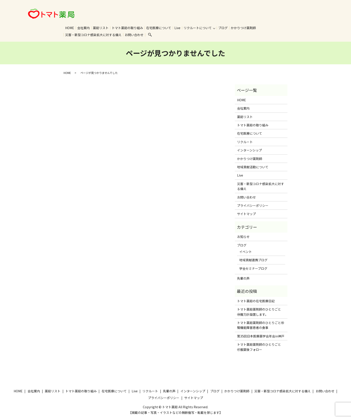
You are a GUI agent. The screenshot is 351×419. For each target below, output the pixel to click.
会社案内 (83, 28)
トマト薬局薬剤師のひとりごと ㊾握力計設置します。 (260, 312)
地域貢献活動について (252, 167)
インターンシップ (249, 150)
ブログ (223, 28)
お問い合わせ (134, 35)
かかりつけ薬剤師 (243, 28)
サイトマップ (246, 214)
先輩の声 (243, 278)
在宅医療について (158, 28)
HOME (69, 28)
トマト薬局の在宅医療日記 (256, 301)
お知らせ (243, 237)
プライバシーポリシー (252, 206)
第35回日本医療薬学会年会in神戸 (260, 336)
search (150, 35)
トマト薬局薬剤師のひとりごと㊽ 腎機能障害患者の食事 (261, 325)
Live (177, 28)
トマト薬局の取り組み (127, 28)
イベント (245, 252)
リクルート (245, 142)
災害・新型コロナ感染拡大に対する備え (93, 35)
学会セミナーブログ (253, 269)
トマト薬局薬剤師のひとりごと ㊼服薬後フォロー (260, 347)
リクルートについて (198, 28)
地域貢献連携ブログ (253, 260)
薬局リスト (101, 28)
